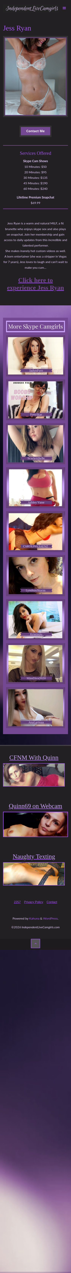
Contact (52, 902)
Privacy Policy (33, 902)
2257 (17, 902)
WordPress (50, 918)
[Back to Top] (35, 943)
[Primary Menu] (64, 8)
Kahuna (33, 918)
